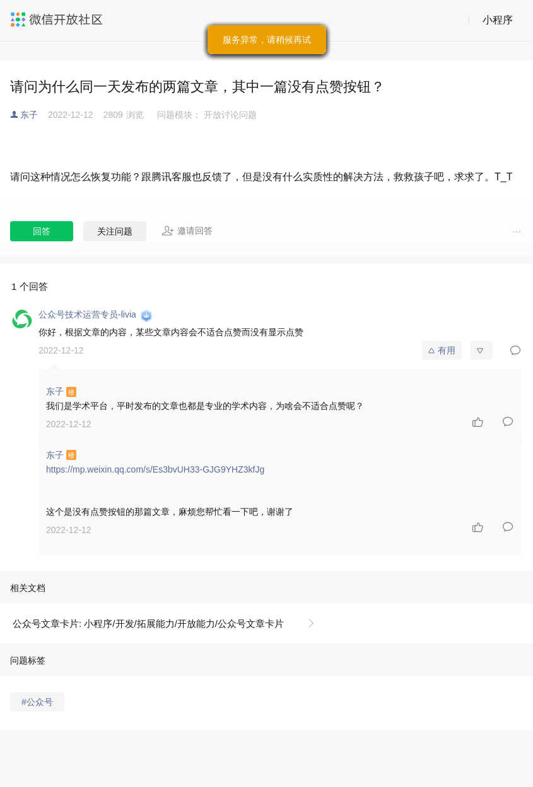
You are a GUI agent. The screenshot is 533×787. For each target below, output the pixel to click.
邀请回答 (187, 231)
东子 (29, 115)
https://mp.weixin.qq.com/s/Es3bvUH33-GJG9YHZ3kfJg (155, 469)
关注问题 (114, 231)
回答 (41, 231)
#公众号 (37, 702)
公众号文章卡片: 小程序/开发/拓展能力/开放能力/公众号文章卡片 (148, 623)
